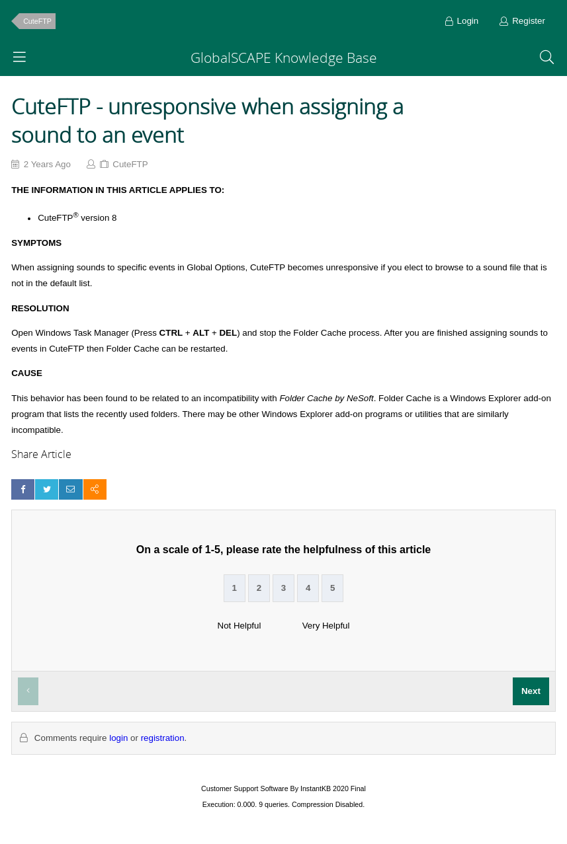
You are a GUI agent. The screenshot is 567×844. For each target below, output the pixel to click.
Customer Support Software (244, 788)
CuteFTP (37, 21)
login (118, 738)
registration (163, 738)
